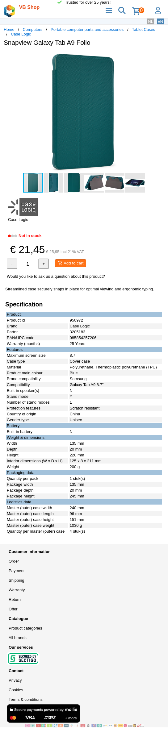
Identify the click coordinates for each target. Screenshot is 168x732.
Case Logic (21, 34)
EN (160, 21)
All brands (18, 637)
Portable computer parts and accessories (87, 29)
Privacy (15, 680)
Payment (16, 570)
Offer (13, 609)
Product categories (25, 628)
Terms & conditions (26, 699)
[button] (159, 57)
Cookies (16, 690)
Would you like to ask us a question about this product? (56, 276)
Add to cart (70, 263)
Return (15, 599)
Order (14, 561)
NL (150, 21)
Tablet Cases (143, 29)
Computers (33, 29)
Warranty (17, 590)
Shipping (16, 580)
